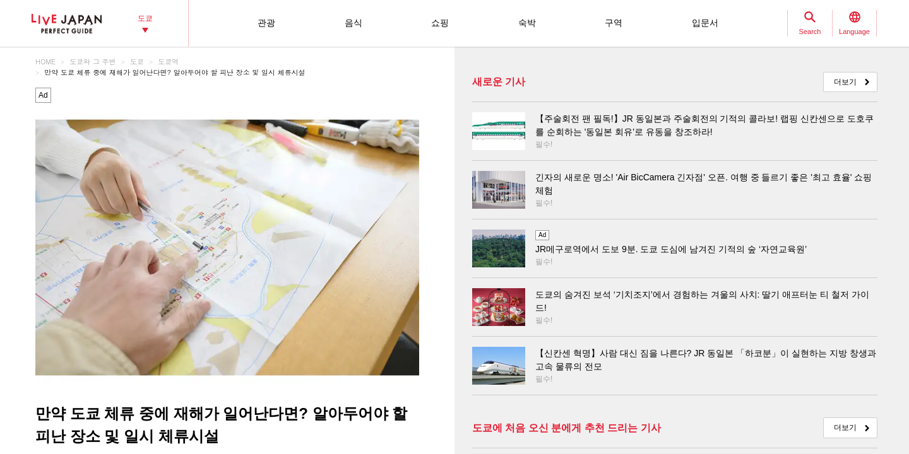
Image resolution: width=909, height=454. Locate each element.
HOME (45, 61)
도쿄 (137, 61)
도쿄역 (168, 61)
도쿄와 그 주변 (92, 61)
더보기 (845, 82)
